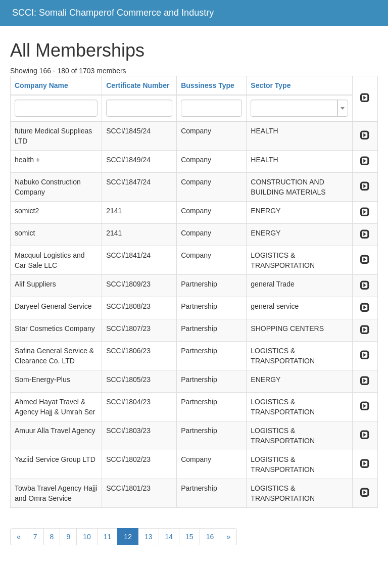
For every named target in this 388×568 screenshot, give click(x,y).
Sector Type (270, 85)
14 (169, 537)
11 (108, 537)
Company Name (41, 85)
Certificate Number (137, 85)
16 (210, 537)
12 (128, 537)
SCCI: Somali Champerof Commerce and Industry (113, 13)
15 (189, 537)
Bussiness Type (207, 85)
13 (148, 537)
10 (87, 537)
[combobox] (299, 108)
